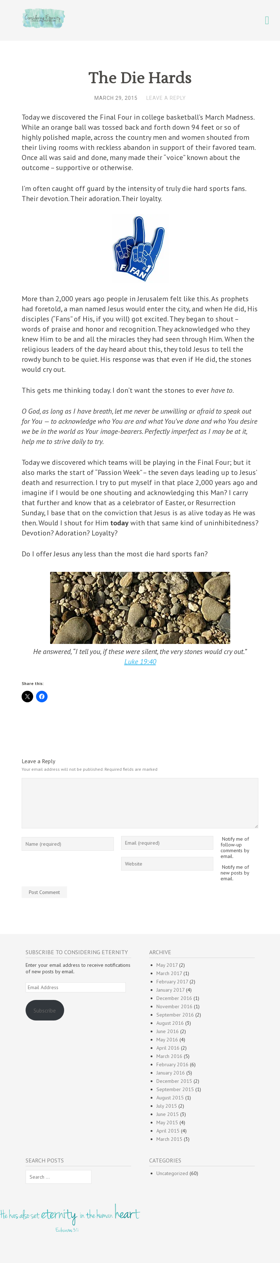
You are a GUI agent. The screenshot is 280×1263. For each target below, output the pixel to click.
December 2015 (174, 1081)
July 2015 (166, 1106)
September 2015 (175, 1089)
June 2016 (167, 1031)
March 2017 (169, 973)
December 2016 (174, 998)
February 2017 (172, 981)
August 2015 (170, 1097)
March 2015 (169, 1139)
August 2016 (170, 1023)
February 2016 (172, 1064)
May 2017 (167, 965)
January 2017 (170, 990)
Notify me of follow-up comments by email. (235, 847)
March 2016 (169, 1056)
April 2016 (167, 1048)
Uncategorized (172, 1173)
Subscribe (45, 1010)
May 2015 (167, 1122)
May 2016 (167, 1039)
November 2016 (174, 1006)
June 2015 (167, 1114)
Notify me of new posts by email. (235, 873)
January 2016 (170, 1072)
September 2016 (175, 1014)
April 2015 (167, 1131)
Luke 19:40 (140, 661)
